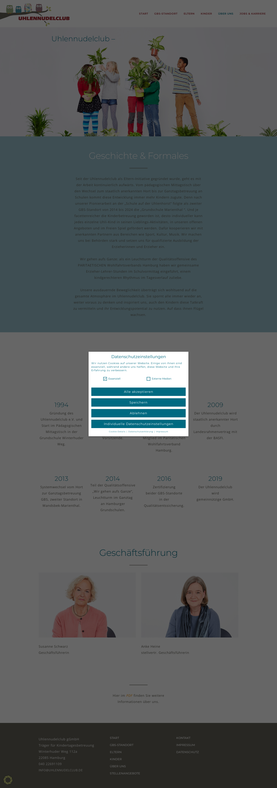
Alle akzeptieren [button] (138, 391)
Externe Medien (159, 378)
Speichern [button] (138, 402)
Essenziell (112, 378)
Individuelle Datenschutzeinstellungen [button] (138, 424)
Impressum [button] (162, 431)
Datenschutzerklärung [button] (141, 431)
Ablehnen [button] (138, 413)
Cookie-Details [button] (117, 431)
